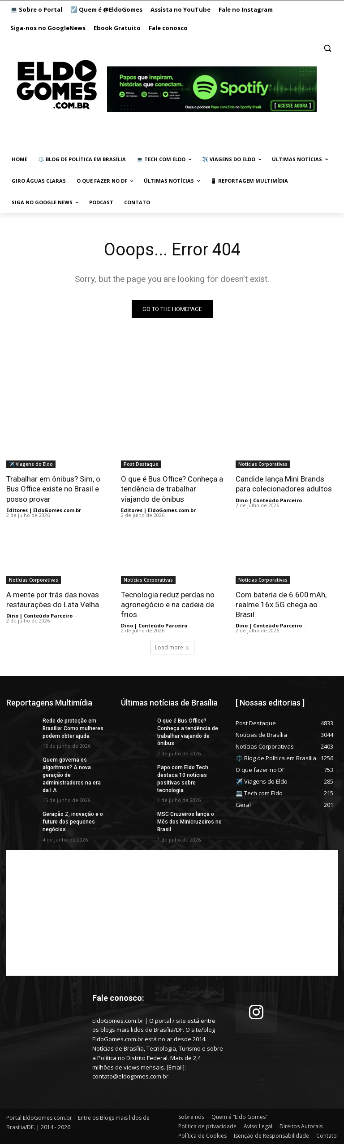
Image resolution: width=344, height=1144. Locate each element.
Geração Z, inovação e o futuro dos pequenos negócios (73, 822)
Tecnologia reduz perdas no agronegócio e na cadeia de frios (168, 604)
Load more (172, 647)
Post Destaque (141, 464)
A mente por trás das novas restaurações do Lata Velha (52, 599)
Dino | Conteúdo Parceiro (269, 500)
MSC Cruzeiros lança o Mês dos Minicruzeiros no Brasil (189, 822)
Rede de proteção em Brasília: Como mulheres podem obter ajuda (73, 728)
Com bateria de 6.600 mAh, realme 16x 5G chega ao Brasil (281, 604)
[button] (327, 48)
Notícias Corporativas (263, 464)
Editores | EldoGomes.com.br (43, 510)
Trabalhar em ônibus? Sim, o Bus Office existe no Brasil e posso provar (53, 488)
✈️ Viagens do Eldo (31, 464)
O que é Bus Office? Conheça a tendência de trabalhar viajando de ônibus (172, 488)
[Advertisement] (172, 913)
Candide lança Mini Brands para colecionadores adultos (284, 483)
